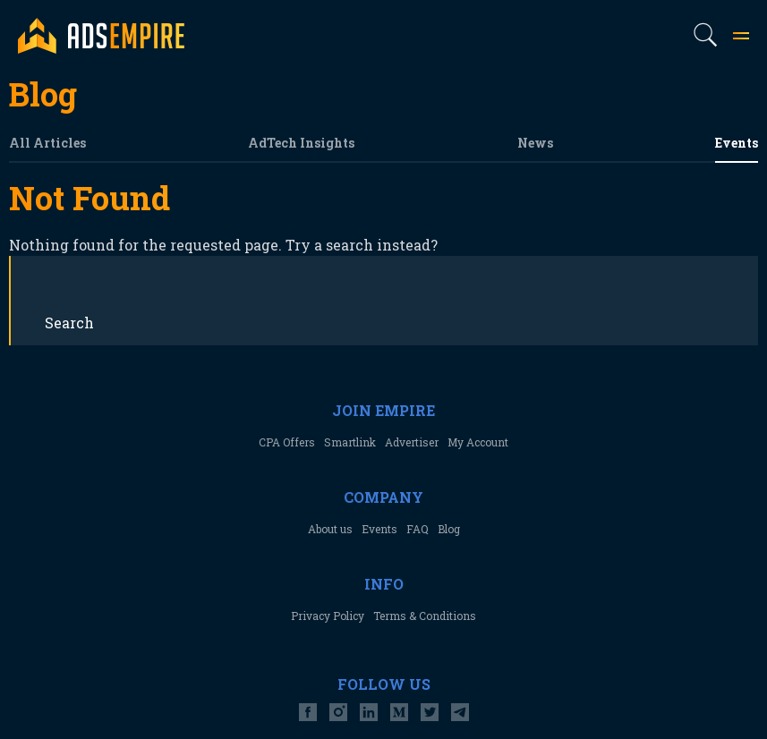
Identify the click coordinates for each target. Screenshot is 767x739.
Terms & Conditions (424, 615)
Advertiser (412, 442)
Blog (449, 529)
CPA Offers (287, 442)
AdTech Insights (301, 142)
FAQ (417, 529)
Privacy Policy (327, 615)
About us (330, 529)
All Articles (47, 142)
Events (736, 142)
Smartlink (350, 442)
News (535, 142)
